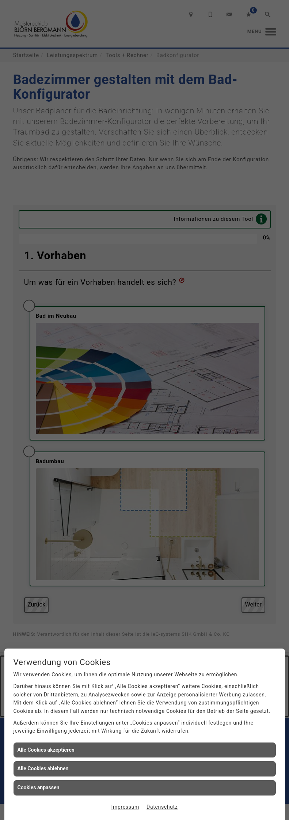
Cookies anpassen (39, 787)
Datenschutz (162, 807)
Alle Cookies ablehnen (43, 768)
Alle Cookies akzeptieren (46, 750)
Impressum (125, 807)
